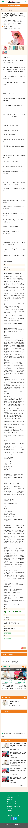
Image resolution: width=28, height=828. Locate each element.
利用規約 (9, 799)
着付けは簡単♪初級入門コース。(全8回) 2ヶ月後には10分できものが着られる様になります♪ (18, 745)
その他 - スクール (8, 26)
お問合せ (9, 810)
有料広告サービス (12, 803)
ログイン (4, 662)
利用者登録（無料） (13, 662)
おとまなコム (11, 824)
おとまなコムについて (13, 794)
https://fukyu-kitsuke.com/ (9, 628)
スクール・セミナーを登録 (14, 5)
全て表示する (22, 785)
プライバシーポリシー (13, 801)
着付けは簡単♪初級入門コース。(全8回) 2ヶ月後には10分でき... (7, 682)
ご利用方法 (10, 797)
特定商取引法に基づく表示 (14, 806)
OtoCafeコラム (11, 808)
